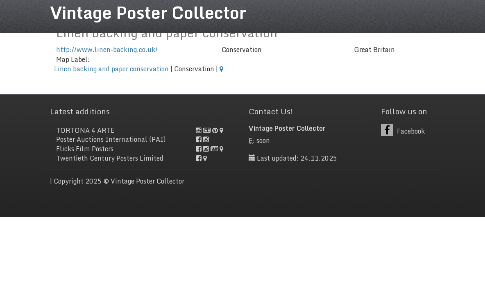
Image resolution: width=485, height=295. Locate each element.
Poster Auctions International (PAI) (111, 139)
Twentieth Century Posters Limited (109, 158)
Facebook (403, 130)
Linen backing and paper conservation (111, 69)
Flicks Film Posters (84, 148)
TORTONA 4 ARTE (85, 130)
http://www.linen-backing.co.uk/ (107, 49)
